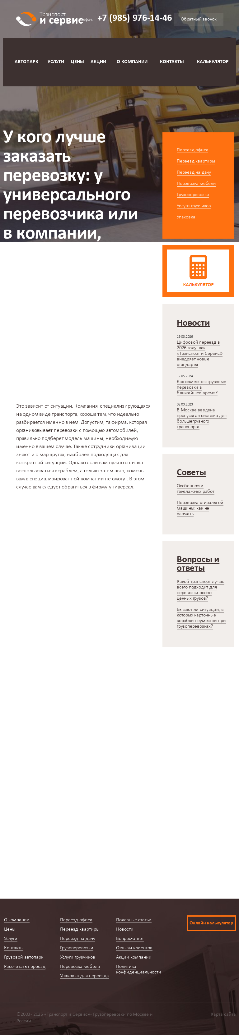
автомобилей (121, 430)
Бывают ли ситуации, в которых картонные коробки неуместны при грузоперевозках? (201, 618)
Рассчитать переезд (24, 966)
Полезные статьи (134, 920)
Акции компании (134, 957)
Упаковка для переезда (84, 975)
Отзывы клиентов (134, 948)
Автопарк (26, 61)
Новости (125, 929)
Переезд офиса (192, 150)
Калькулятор (213, 61)
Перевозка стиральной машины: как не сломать (200, 508)
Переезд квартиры (196, 161)
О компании (132, 61)
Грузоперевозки (193, 194)
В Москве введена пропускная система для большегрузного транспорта (202, 418)
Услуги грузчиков (194, 206)
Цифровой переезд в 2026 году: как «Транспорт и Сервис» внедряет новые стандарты (200, 353)
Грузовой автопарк (23, 957)
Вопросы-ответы (75, 317)
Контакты (172, 61)
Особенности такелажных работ (195, 488)
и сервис (61, 18)
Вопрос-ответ (130, 938)
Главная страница (24, 317)
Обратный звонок (199, 19)
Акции (98, 61)
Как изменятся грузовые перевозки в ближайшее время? (201, 387)
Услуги (56, 61)
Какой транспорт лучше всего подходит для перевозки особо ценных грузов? (200, 590)
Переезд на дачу (194, 172)
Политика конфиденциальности (138, 969)
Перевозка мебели (196, 183)
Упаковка (186, 217)
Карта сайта (223, 1014)
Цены (77, 61)
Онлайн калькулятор (211, 923)
